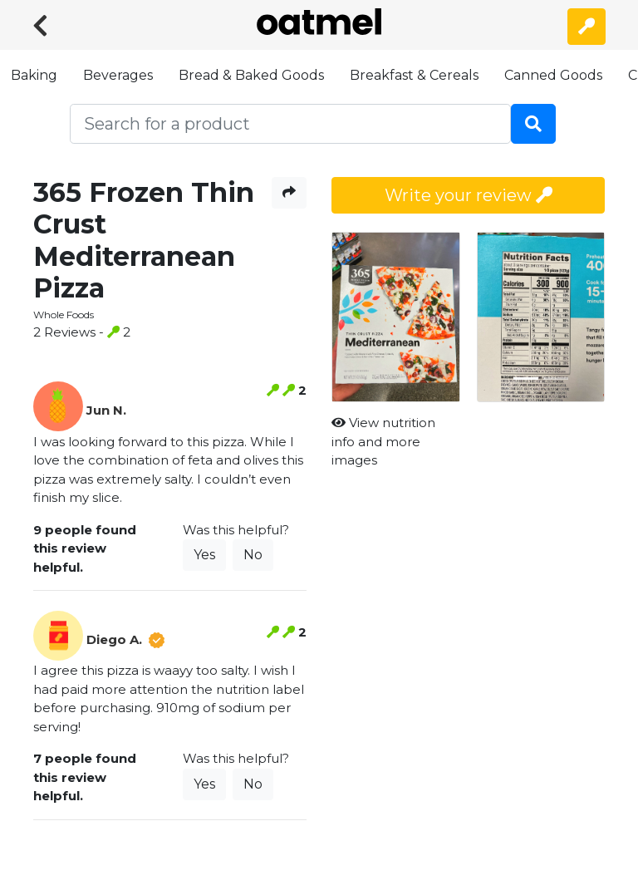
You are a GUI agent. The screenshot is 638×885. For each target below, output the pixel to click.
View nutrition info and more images (383, 441)
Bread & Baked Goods (251, 75)
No (253, 555)
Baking (34, 75)
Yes (204, 555)
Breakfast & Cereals (414, 75)
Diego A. (114, 639)
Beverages (118, 75)
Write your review (468, 195)
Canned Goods (553, 75)
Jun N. (106, 410)
